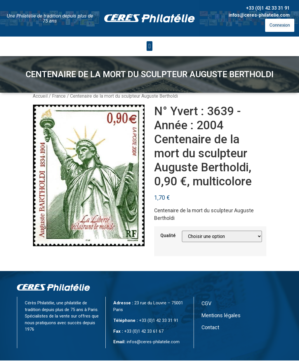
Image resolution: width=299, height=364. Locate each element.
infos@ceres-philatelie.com (259, 15)
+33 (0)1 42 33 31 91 (268, 8)
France (59, 96)
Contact (210, 327)
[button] (149, 46)
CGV (206, 303)
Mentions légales (221, 315)
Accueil (40, 96)
